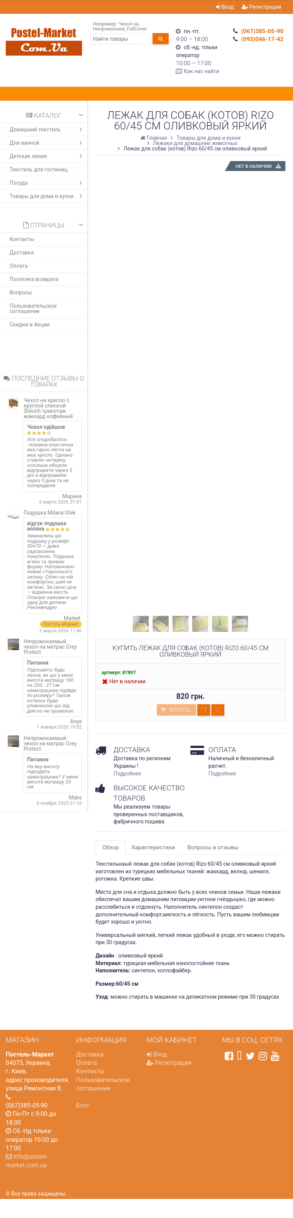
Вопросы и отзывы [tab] (212, 847)
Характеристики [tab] (153, 847)
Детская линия (48, 156)
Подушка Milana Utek (50, 512)
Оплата (19, 266)
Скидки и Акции (30, 324)
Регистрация (261, 7)
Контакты (22, 239)
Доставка (22, 252)
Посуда (48, 183)
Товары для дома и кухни (48, 196)
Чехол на (128, 24)
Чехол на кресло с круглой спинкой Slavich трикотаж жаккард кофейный (48, 408)
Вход (225, 7)
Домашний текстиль (48, 129)
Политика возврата (34, 279)
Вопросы (21, 292)
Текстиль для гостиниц (39, 169)
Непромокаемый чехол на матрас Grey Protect (50, 647)
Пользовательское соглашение (33, 308)
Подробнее (127, 773)
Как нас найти (201, 71)
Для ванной (48, 143)
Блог (83, 1105)
